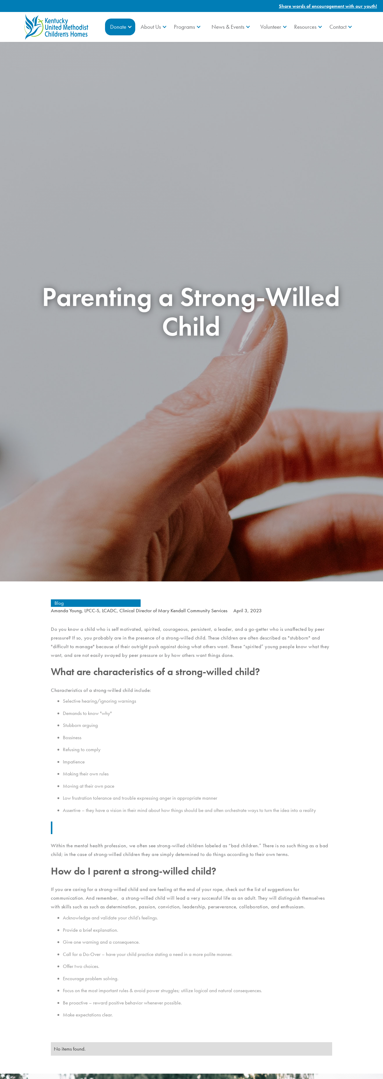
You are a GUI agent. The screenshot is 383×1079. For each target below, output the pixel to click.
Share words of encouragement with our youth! (328, 6)
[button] (120, 27)
